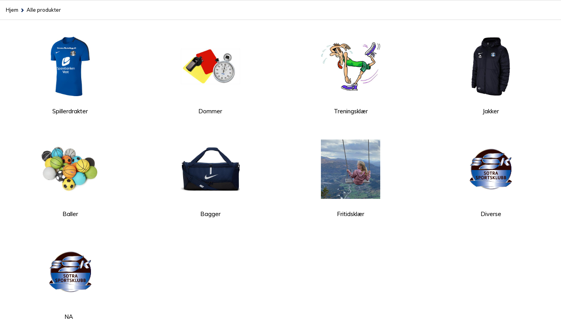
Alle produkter (44, 10)
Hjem (12, 10)
